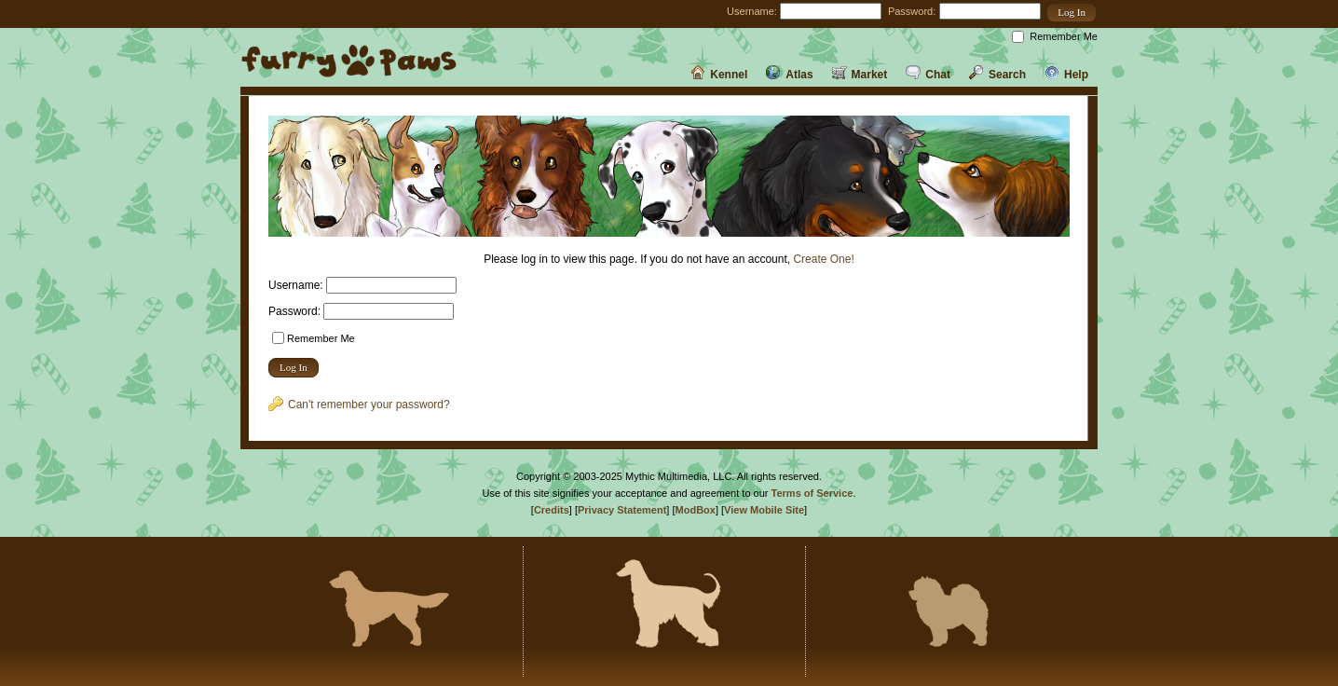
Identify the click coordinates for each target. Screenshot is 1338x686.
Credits (551, 509)
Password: (911, 11)
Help (1066, 74)
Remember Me (1064, 36)
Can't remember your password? (359, 404)
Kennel (718, 74)
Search (997, 74)
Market (860, 74)
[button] (1071, 12)
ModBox (696, 509)
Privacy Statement (622, 509)
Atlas (789, 74)
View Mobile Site (764, 509)
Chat (928, 74)
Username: (752, 11)
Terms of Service (812, 493)
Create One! (823, 259)
